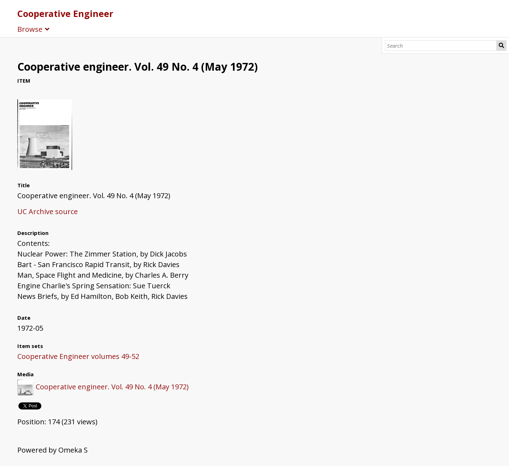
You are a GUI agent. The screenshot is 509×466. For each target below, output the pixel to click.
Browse (29, 29)
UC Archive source (47, 211)
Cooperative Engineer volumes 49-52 (78, 356)
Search (502, 45)
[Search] (441, 45)
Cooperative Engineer (65, 13)
